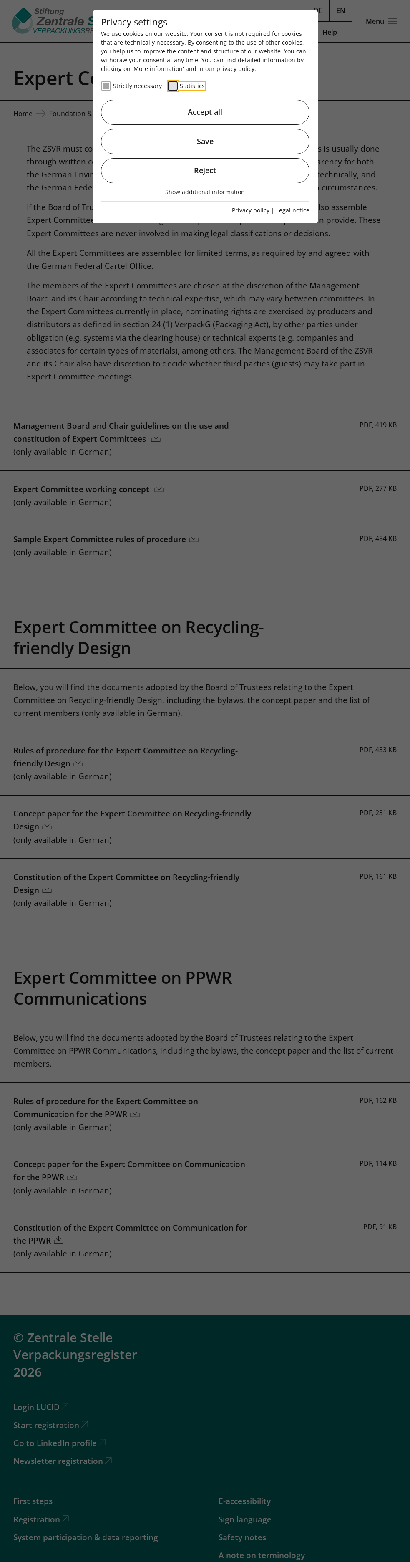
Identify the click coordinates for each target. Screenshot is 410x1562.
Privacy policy (250, 210)
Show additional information (205, 192)
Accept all (205, 112)
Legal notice (292, 210)
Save (205, 141)
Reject (205, 170)
